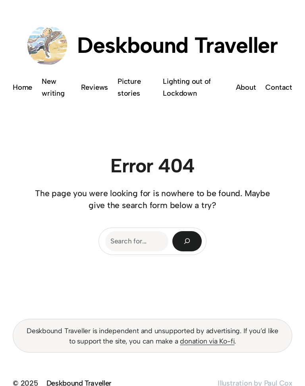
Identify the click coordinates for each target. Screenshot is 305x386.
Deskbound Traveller (177, 45)
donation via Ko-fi (207, 341)
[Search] (187, 241)
